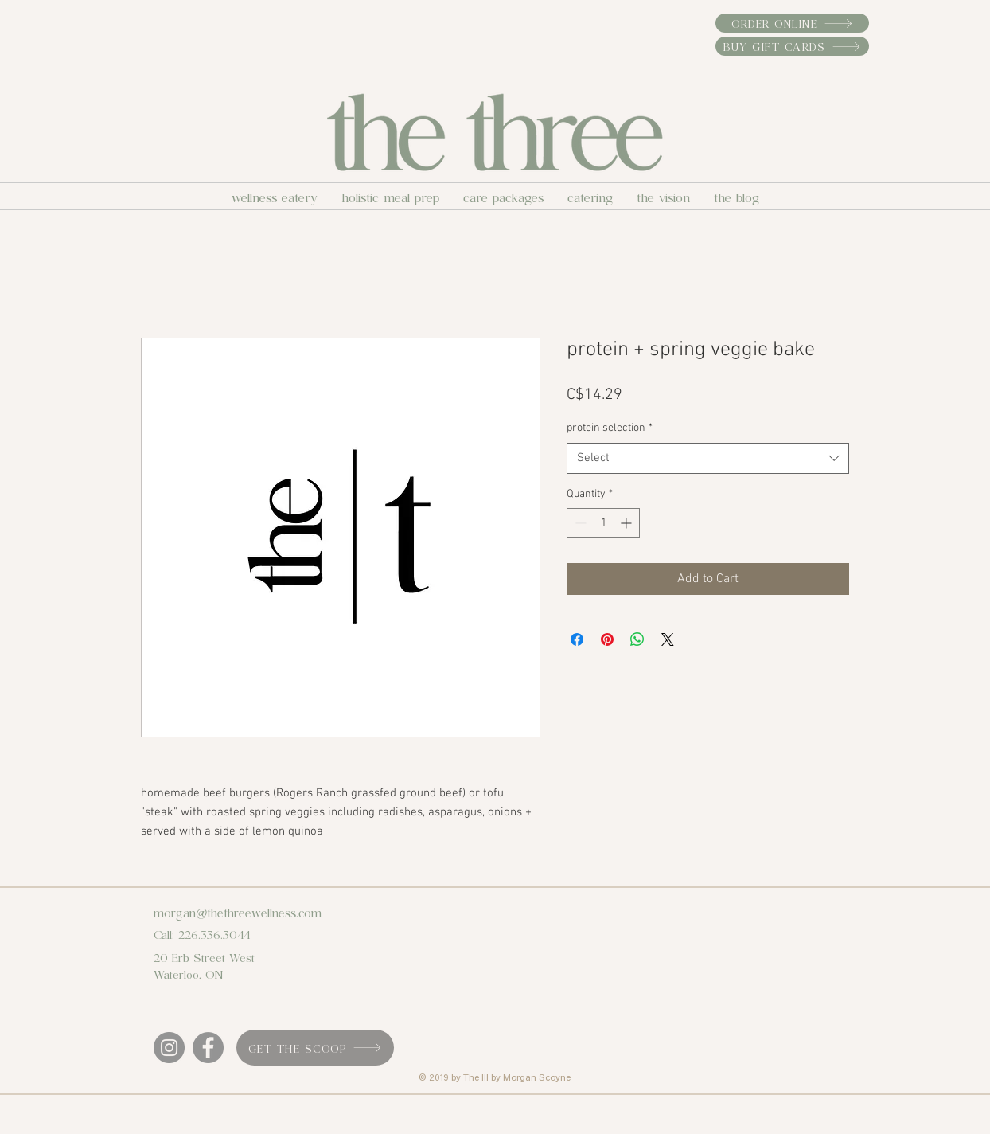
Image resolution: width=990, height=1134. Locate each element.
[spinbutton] (603, 523)
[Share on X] (667, 639)
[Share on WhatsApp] (637, 639)
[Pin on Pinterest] (607, 639)
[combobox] (708, 458)
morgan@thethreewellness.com (238, 911)
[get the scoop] (315, 1048)
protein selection (610, 428)
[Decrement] (579, 523)
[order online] (792, 23)
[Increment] (627, 523)
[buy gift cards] (792, 46)
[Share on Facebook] (577, 639)
